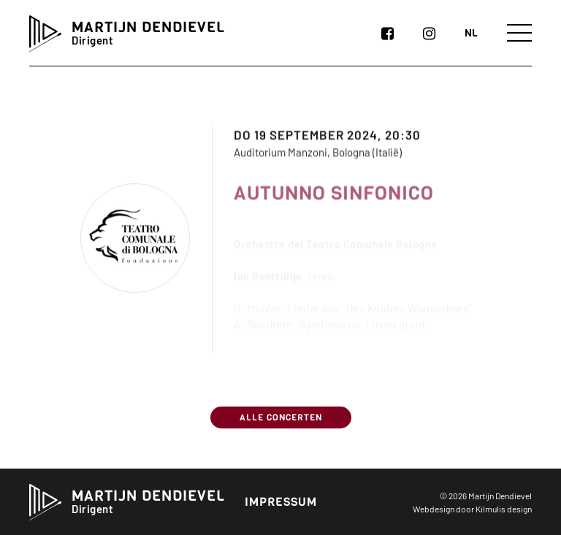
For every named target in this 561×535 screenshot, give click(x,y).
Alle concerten (281, 417)
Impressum (281, 501)
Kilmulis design (504, 509)
